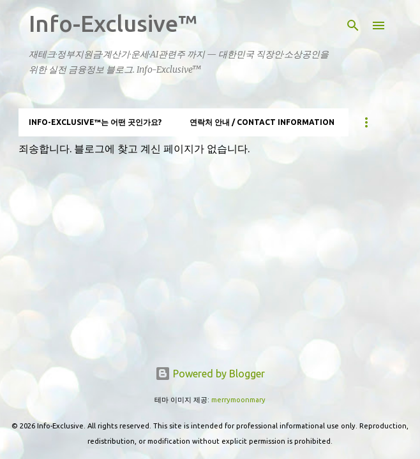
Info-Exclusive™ (113, 23)
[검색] (353, 25)
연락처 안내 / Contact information (262, 122)
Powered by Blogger (210, 373)
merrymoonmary (238, 400)
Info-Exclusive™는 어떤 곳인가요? (95, 122)
